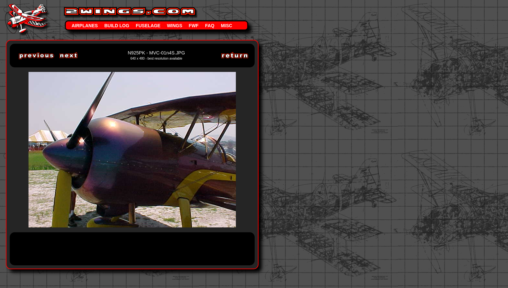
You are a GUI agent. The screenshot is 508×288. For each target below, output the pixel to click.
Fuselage (148, 25)
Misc (226, 25)
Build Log (116, 25)
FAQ (209, 25)
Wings (174, 25)
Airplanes (85, 25)
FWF (194, 25)
